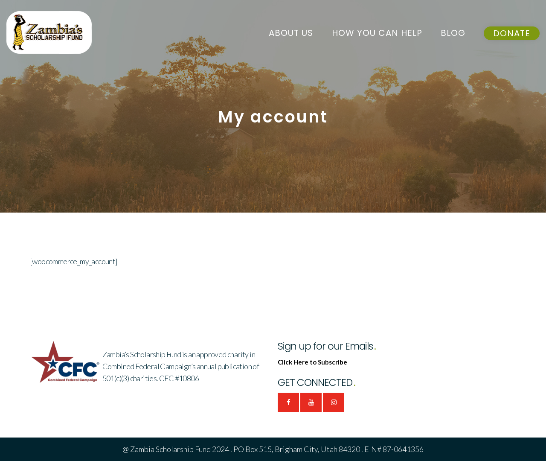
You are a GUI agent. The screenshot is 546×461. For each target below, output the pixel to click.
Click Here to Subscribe (312, 362)
